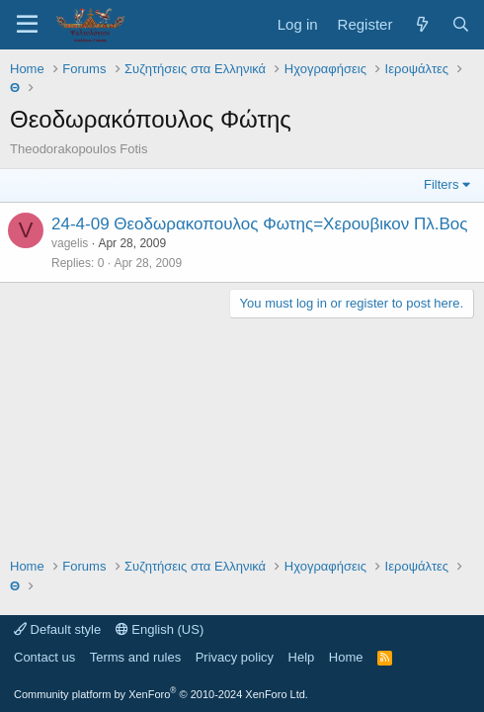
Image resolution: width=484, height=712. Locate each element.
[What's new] (421, 24)
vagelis (69, 243)
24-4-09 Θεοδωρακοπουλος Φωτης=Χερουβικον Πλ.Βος (259, 224)
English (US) (160, 629)
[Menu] (27, 24)
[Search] (461, 24)
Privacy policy (235, 657)
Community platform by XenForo (161, 694)
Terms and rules (135, 657)
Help (301, 657)
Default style (57, 629)
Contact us (44, 657)
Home (346, 657)
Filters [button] (441, 184)
